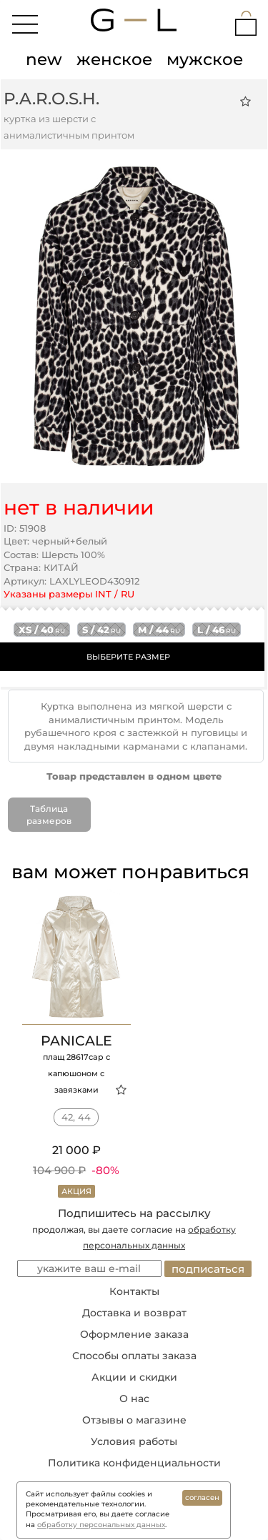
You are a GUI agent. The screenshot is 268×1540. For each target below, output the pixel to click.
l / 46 (216, 629)
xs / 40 (42, 629)
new (44, 59)
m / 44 (159, 629)
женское (114, 59)
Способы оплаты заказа (134, 1355)
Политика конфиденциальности (134, 1462)
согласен (202, 1497)
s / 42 (101, 629)
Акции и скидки (134, 1377)
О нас (134, 1398)
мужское (205, 59)
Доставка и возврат (134, 1312)
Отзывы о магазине (134, 1420)
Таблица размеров (48, 814)
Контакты (134, 1291)
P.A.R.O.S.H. (51, 99)
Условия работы (134, 1441)
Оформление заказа (134, 1334)
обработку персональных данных (101, 1524)
